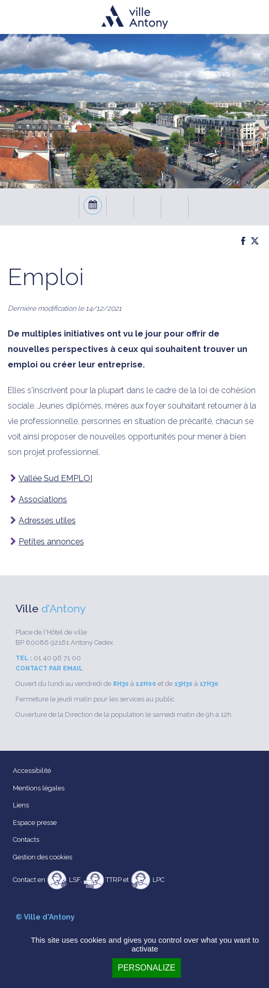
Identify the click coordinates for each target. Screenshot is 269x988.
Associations (43, 499)
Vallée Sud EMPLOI (55, 478)
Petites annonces (51, 541)
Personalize (146, 967)
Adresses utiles (47, 520)
